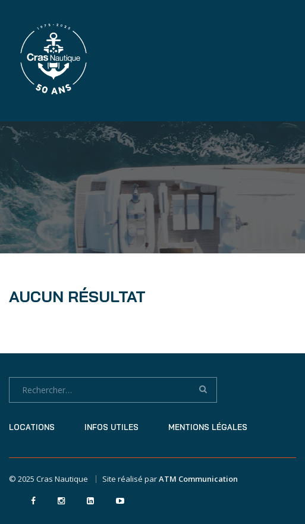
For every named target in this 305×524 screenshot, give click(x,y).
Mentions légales (207, 427)
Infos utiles (111, 427)
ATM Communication (198, 478)
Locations (32, 427)
